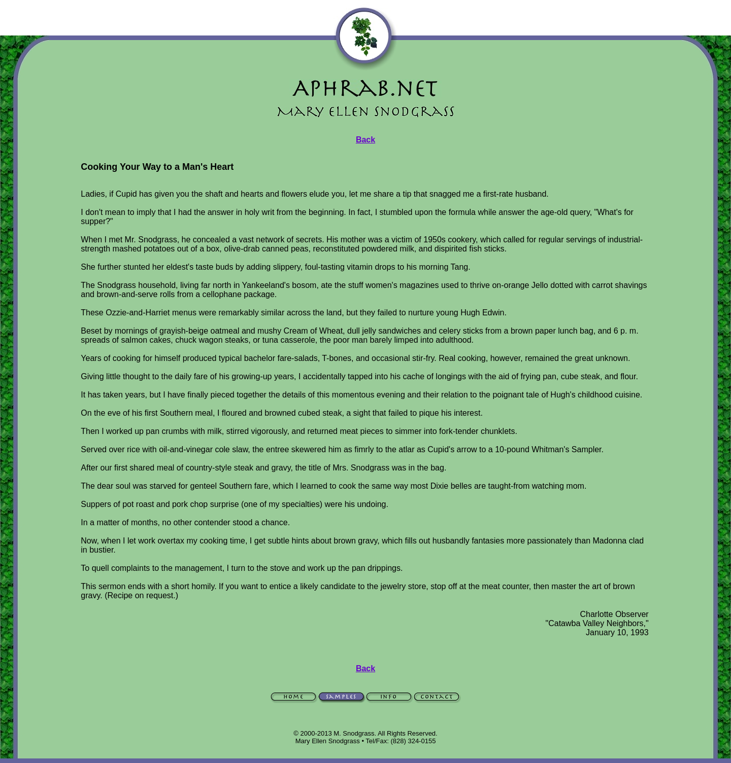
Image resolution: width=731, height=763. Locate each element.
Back (365, 139)
